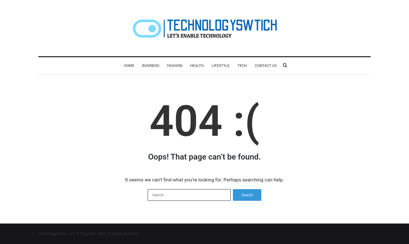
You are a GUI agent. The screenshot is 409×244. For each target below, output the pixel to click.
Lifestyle (220, 65)
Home (129, 65)
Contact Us (266, 65)
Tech (242, 65)
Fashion (174, 65)
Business (150, 65)
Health (197, 65)
